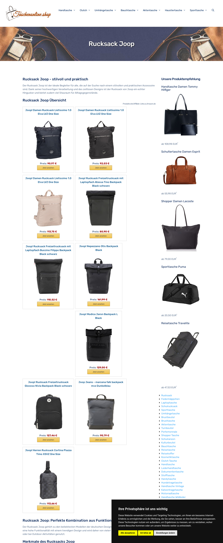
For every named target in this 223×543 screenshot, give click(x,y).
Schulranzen (168, 439)
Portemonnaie (169, 431)
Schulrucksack (169, 406)
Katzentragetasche (172, 489)
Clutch (86, 10)
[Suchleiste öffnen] (213, 10)
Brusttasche (168, 420)
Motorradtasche (170, 493)
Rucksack (166, 395)
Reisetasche (168, 449)
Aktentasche (153, 10)
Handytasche (168, 478)
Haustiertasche (176, 10)
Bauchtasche (131, 10)
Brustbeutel (168, 417)
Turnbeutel (167, 428)
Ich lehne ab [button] (145, 533)
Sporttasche (200, 10)
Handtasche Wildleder (173, 497)
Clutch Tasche (169, 460)
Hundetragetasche (171, 482)
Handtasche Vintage (172, 486)
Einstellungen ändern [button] (165, 533)
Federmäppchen (170, 399)
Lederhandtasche (171, 468)
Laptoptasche (169, 402)
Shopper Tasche (170, 435)
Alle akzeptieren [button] (128, 533)
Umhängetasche (107, 10)
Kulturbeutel (168, 442)
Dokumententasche (172, 471)
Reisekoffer (167, 453)
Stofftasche (168, 475)
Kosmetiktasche (170, 457)
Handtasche (68, 10)
